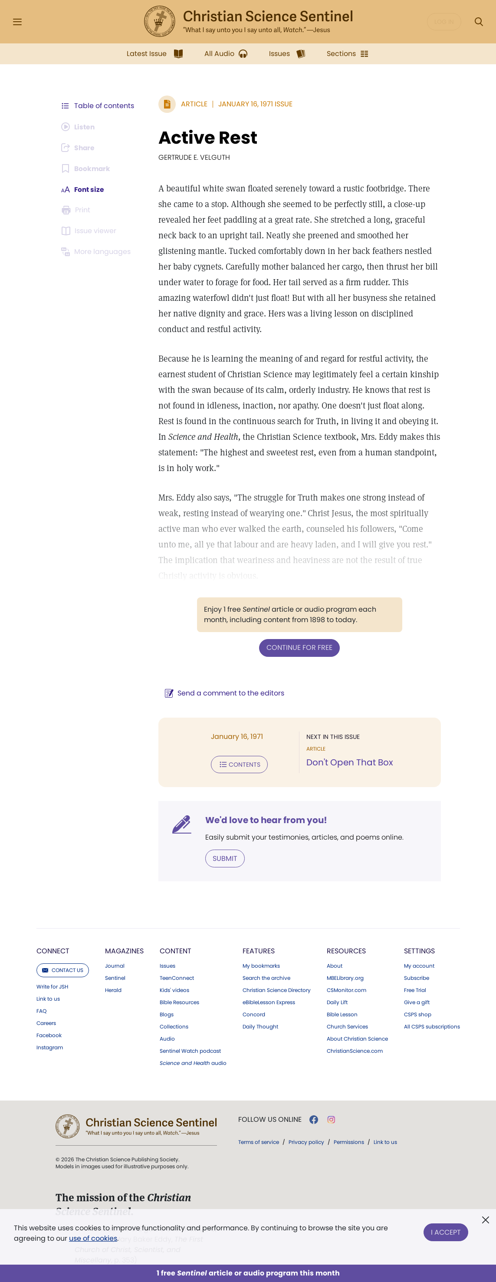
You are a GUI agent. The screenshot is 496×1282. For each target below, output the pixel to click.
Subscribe (416, 977)
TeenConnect (177, 977)
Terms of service (258, 1141)
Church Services (347, 1025)
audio (193, 1062)
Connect (52, 950)
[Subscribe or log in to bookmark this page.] (87, 168)
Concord (254, 1013)
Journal (115, 965)
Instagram (49, 1046)
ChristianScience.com (355, 1050)
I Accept (446, 1231)
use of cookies (93, 1238)
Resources (346, 950)
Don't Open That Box (349, 762)
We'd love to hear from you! (265, 819)
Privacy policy (306, 1141)
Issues (167, 965)
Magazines (124, 950)
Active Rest (206, 137)
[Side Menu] (17, 22)
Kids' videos (174, 989)
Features (259, 950)
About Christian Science (357, 1038)
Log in (444, 21)
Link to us (48, 998)
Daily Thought (260, 1025)
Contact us (62, 969)
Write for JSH (52, 986)
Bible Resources (179, 1001)
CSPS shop (417, 1013)
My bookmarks (261, 965)
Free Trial (415, 989)
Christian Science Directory (277, 989)
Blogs (167, 1013)
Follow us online (270, 1118)
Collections (174, 1025)
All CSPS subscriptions (432, 1025)
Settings (419, 950)
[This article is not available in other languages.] (98, 251)
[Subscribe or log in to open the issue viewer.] (90, 231)
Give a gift (417, 1001)
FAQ (41, 1010)
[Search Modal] (478, 22)
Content (175, 950)
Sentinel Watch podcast (190, 1050)
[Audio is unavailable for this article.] (79, 126)
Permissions (349, 1141)
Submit (223, 858)
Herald (113, 989)
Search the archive (266, 977)
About (334, 965)
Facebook (49, 1034)
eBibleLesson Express (269, 1001)
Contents (238, 764)
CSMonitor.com (346, 989)
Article (193, 104)
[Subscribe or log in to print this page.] (77, 210)
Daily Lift (337, 1001)
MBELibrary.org (345, 977)
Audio (167, 1038)
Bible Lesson (342, 1013)
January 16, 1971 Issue (254, 104)
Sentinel (115, 977)
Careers (46, 1022)
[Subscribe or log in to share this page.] (79, 147)
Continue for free (299, 648)
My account (419, 965)
